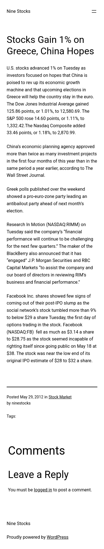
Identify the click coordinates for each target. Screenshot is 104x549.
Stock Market (60, 397)
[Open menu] (94, 11)
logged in (43, 489)
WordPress (58, 537)
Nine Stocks (19, 11)
